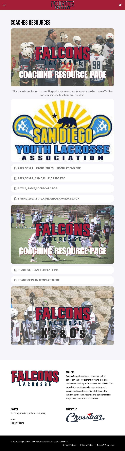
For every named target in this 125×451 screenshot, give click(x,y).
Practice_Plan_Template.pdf (36, 270)
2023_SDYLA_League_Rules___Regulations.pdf (47, 168)
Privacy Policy (86, 445)
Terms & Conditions (105, 445)
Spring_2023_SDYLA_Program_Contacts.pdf (46, 198)
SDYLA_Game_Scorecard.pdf (35, 188)
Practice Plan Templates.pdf (37, 280)
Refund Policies (69, 445)
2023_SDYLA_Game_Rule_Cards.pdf (39, 178)
